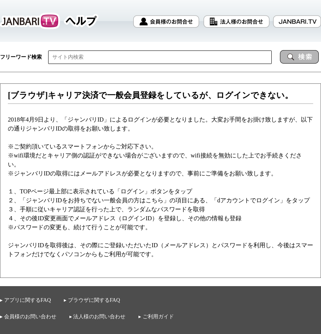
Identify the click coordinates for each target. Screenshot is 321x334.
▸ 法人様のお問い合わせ (97, 316)
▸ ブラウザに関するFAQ (92, 300)
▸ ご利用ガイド (156, 316)
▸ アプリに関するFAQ (25, 300)
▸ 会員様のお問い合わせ (28, 316)
